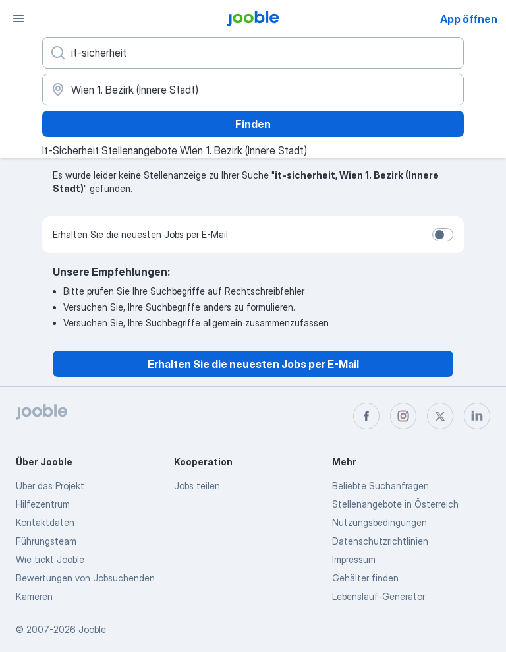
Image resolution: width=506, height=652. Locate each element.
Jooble (92, 629)
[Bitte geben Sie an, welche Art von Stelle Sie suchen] (253, 53)
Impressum (354, 559)
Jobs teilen (197, 485)
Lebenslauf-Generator (378, 596)
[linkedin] (477, 416)
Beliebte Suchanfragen (380, 485)
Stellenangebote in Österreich (395, 504)
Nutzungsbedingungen (379, 522)
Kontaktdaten (45, 522)
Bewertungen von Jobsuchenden (85, 577)
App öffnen (468, 19)
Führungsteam (46, 541)
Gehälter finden (365, 577)
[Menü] (18, 18)
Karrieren (34, 596)
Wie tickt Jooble (50, 559)
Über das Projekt (50, 485)
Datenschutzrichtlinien (380, 541)
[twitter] (440, 416)
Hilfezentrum (43, 504)
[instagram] (403, 416)
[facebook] (366, 416)
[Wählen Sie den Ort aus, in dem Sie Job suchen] (253, 89)
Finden (253, 124)
